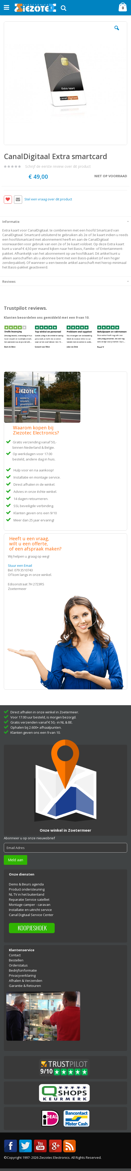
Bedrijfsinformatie (23, 970)
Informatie (11, 221)
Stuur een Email (20, 565)
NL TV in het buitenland (26, 894)
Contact (15, 955)
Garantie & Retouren (25, 985)
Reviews (9, 281)
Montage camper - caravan (29, 904)
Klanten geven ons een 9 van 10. (35, 732)
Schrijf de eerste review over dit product (58, 166)
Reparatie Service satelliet (29, 899)
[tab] (65, 221)
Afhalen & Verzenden (25, 980)
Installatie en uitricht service (30, 909)
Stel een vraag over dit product (48, 199)
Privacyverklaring (22, 975)
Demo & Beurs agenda (26, 884)
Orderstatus (18, 965)
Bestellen (16, 960)
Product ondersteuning (27, 889)
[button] (117, 32)
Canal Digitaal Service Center (31, 914)
